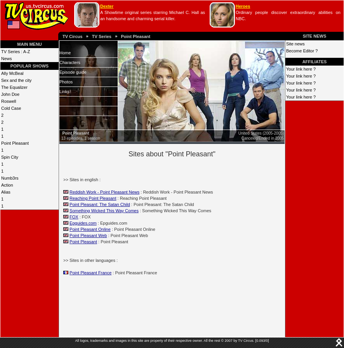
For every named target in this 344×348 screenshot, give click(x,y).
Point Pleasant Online (90, 229)
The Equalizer (14, 87)
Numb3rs (10, 178)
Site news (295, 44)
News (6, 58)
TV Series (101, 36)
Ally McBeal (12, 73)
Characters (69, 62)
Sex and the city (16, 80)
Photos (66, 82)
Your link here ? (301, 69)
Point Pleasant (135, 36)
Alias (5, 192)
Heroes (243, 6)
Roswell (8, 101)
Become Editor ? (302, 50)
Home (65, 52)
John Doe (10, 94)
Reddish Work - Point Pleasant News (104, 192)
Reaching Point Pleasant (92, 198)
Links (64, 91)
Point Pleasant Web (88, 235)
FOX (73, 217)
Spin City (9, 157)
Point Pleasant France (90, 272)
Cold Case (11, 108)
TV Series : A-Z (15, 51)
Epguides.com (83, 223)
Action (7, 185)
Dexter (106, 6)
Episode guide (73, 72)
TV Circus (72, 36)
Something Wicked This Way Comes (104, 210)
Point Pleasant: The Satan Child (99, 204)
